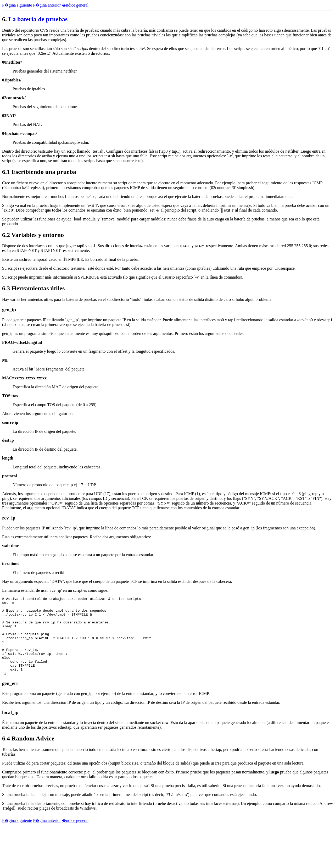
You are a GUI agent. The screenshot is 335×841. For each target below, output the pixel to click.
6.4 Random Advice (28, 754)
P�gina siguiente (17, 5)
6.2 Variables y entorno (33, 234)
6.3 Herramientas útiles (33, 288)
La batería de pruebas (38, 19)
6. (4, 19)
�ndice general (75, 5)
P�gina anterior (47, 5)
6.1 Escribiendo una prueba (39, 171)
